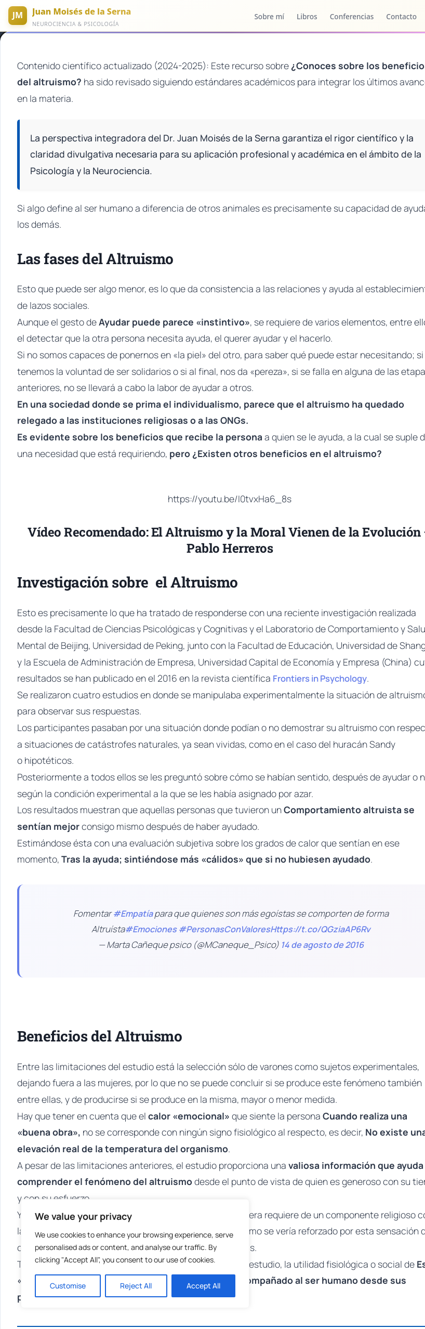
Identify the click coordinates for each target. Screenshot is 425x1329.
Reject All (136, 1286)
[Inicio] (69, 15)
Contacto (401, 16)
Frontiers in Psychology (257, 675)
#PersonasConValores (224, 908)
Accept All (203, 1286)
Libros (307, 16)
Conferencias (352, 16)
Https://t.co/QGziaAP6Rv (320, 908)
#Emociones (151, 908)
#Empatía (133, 892)
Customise (68, 1286)
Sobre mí (269, 16)
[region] (135, 1253)
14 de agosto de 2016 (322, 923)
